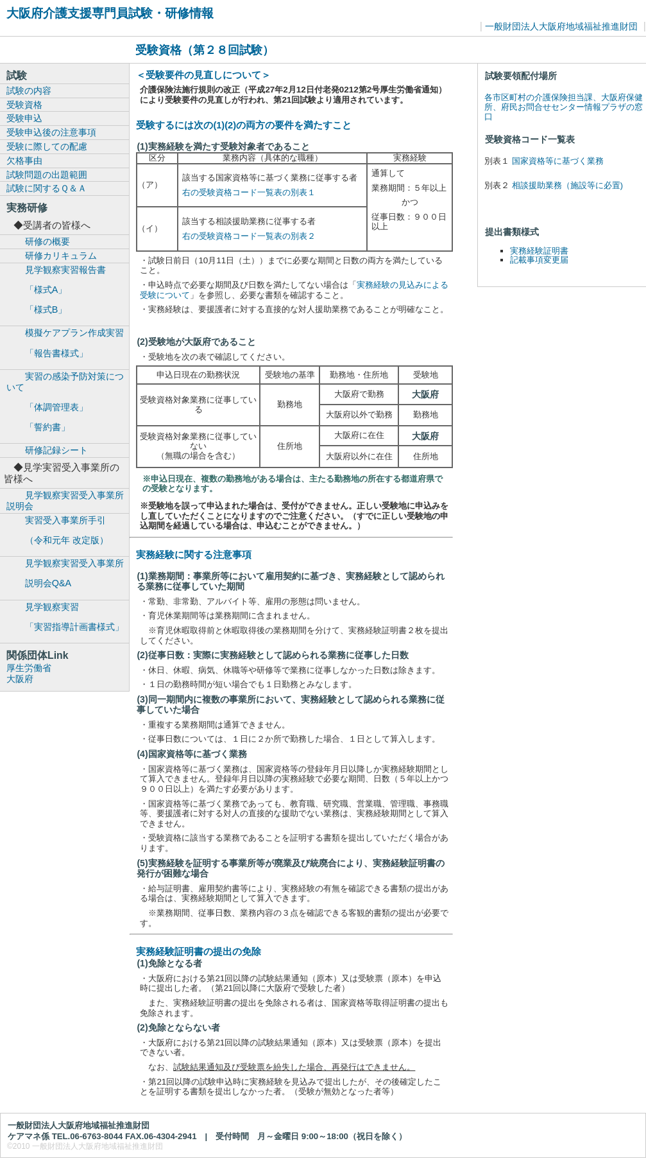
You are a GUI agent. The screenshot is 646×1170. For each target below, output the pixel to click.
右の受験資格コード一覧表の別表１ (249, 192)
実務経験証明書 (539, 251)
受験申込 (24, 118)
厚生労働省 (28, 668)
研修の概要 (47, 241)
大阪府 (19, 679)
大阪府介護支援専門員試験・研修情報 (110, 13)
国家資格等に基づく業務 (558, 161)
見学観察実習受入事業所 (67, 573)
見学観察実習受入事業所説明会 (65, 500)
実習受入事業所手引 (67, 530)
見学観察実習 (67, 617)
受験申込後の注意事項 (51, 132)
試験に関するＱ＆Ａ (46, 188)
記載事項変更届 (539, 260)
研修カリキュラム (61, 255)
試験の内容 (28, 90)
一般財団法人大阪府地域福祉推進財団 (561, 26)
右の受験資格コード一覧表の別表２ (249, 236)
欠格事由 (24, 160)
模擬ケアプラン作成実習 (67, 342)
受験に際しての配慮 (46, 146)
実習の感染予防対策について (67, 402)
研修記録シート (56, 450)
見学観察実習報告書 (67, 290)
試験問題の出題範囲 (46, 175)
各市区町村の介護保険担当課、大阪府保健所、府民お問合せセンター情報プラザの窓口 (563, 106)
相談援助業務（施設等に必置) (567, 185)
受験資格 (24, 105)
